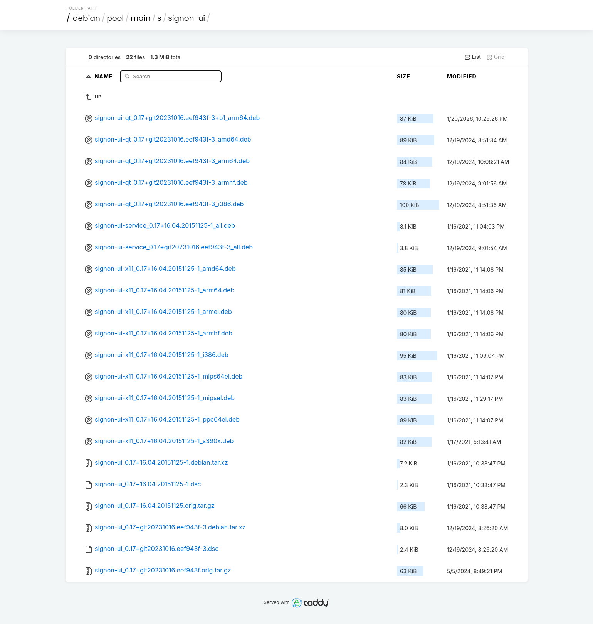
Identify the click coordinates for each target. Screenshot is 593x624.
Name (104, 76)
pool (115, 18)
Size (403, 76)
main (141, 18)
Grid (495, 56)
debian (86, 18)
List (472, 56)
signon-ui (186, 18)
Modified (462, 76)
